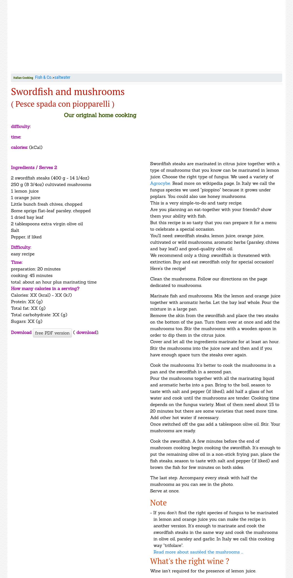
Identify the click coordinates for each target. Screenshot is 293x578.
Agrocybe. (161, 183)
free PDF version (52, 333)
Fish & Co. (44, 77)
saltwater (62, 77)
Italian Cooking (23, 78)
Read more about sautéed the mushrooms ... (198, 552)
